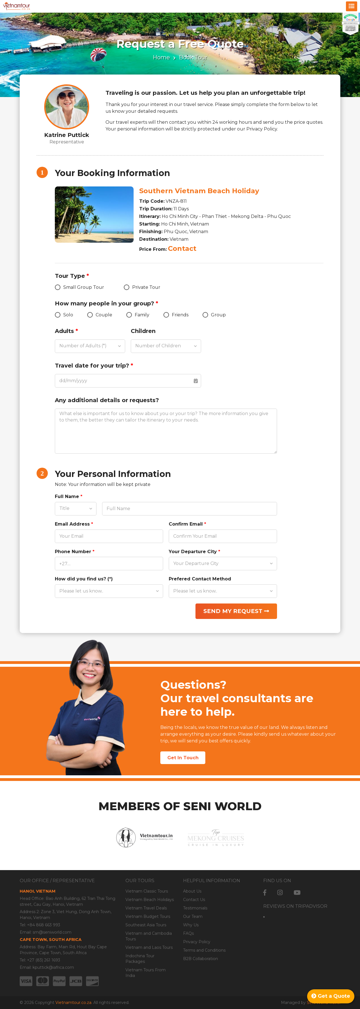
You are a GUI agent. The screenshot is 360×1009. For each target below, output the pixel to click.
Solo (64, 315)
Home (161, 57)
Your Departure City (194, 551)
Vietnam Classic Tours (146, 891)
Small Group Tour (79, 287)
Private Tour (142, 287)
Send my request (236, 611)
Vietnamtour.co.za (73, 1002)
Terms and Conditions (204, 950)
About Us (192, 891)
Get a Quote (330, 996)
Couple (99, 315)
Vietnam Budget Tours (147, 916)
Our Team (192, 916)
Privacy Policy (196, 941)
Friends (175, 315)
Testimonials (195, 908)
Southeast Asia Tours (145, 924)
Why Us (191, 924)
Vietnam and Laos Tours (149, 947)
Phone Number (74, 551)
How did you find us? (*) (84, 579)
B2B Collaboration (200, 958)
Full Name (68, 496)
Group (214, 315)
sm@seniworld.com (52, 932)
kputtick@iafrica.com (53, 967)
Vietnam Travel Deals (146, 908)
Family (137, 315)
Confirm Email (187, 524)
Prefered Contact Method (200, 579)
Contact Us (194, 899)
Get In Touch (183, 757)
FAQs (188, 933)
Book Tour (193, 57)
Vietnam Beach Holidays (149, 899)
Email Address (74, 524)
